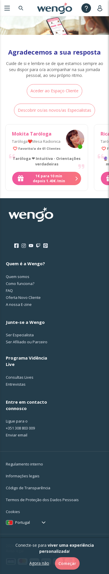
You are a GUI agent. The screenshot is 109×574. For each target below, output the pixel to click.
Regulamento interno (24, 464)
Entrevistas (16, 384)
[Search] (21, 8)
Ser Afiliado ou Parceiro (26, 341)
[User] (101, 8)
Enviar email (16, 435)
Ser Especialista (20, 334)
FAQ (9, 290)
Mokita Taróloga (31, 134)
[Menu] (7, 8)
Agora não (39, 563)
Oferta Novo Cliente (23, 297)
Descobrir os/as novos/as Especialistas (54, 110)
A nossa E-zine (19, 304)
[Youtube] (31, 245)
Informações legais (23, 476)
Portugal (22, 522)
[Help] (86, 8)
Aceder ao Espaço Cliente (54, 90)
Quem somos (17, 276)
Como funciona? (20, 283)
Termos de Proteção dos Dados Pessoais (42, 499)
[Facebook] (16, 245)
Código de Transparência (28, 487)
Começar (67, 563)
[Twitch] (38, 245)
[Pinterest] (45, 245)
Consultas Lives (19, 377)
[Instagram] (24, 245)
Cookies (13, 511)
